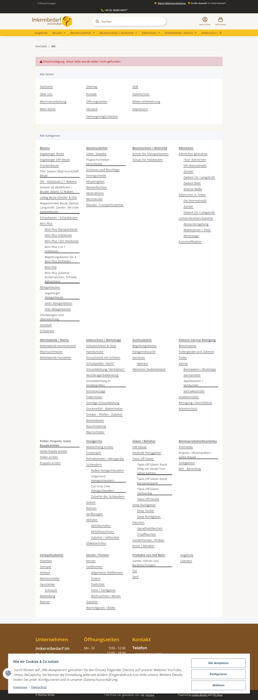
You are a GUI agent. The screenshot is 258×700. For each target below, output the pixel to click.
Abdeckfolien (95, 193)
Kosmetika (186, 447)
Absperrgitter (95, 181)
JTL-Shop (218, 695)
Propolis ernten (50, 463)
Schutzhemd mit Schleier (103, 357)
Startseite (46, 86)
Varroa (183, 363)
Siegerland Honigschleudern (102, 478)
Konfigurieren (216, 674)
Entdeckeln (93, 453)
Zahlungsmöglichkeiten (102, 116)
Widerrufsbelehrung (146, 101)
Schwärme (47, 331)
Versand (91, 109)
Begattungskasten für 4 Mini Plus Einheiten (60, 259)
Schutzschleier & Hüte (101, 346)
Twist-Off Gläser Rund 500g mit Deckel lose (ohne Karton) (152, 469)
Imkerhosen (94, 397)
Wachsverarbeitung (53, 101)
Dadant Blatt (192, 183)
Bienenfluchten (96, 187)
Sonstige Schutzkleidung (102, 403)
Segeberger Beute (52, 154)
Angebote (186, 555)
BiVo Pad (50, 267)
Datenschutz (140, 94)
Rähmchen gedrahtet (193, 154)
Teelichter (98, 584)
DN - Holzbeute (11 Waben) (58, 181)
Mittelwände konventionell (58, 346)
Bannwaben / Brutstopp (200, 369)
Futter (183, 357)
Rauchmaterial (96, 426)
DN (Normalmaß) (195, 165)
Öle (134, 571)
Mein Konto (47, 109)
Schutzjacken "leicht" (100, 363)
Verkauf (45, 572)
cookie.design (200, 695)
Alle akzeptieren (217, 664)
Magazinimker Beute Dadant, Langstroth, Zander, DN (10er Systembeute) (59, 207)
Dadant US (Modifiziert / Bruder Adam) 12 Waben (56, 189)
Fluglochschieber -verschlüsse (98, 162)
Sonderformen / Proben (148, 540)
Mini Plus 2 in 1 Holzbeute (55, 249)
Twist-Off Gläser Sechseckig (148, 491)
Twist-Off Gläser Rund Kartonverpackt (152, 481)
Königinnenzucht (143, 352)
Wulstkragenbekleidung (102, 375)
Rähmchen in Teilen (192, 195)
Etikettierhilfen (96, 543)
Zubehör (92, 602)
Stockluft (46, 325)
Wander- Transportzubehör (104, 205)
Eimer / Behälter (143, 546)
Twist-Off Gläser (143, 459)
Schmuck (51, 590)
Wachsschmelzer (51, 352)
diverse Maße (193, 189)
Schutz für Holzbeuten (147, 160)
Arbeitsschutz (188, 408)
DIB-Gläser (139, 447)
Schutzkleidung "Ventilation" (105, 369)
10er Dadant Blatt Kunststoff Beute (59, 173)
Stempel (45, 567)
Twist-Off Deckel (148, 499)
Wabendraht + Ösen (197, 230)
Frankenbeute (49, 165)
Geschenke (47, 584)
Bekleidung (47, 596)
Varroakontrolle (194, 391)
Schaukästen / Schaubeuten (59, 217)
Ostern (95, 578)
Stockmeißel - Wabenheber (104, 408)
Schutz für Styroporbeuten (150, 154)
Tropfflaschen (146, 534)
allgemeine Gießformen (107, 572)
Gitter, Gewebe (96, 154)
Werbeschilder (50, 578)
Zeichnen (138, 357)
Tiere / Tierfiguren (103, 590)
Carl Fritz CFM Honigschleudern (102, 488)
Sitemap (91, 86)
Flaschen (138, 522)
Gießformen (94, 567)
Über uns (46, 94)
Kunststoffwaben (190, 241)
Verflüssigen (94, 514)
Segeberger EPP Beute (55, 160)
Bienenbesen (95, 420)
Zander (188, 171)
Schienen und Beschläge (103, 170)
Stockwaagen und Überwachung (52, 317)
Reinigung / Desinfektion (195, 403)
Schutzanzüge (95, 391)
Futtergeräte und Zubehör (196, 352)
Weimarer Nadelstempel (148, 369)
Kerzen (91, 561)
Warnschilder (95, 432)
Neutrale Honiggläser (146, 453)
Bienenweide (187, 346)
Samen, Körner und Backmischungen (145, 563)
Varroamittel (192, 375)
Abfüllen (92, 520)
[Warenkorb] (220, 21)
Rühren (91, 508)
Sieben (91, 502)
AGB (135, 86)
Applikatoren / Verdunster (193, 383)
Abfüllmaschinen (102, 531)
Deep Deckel (145, 511)
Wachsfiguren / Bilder (100, 608)
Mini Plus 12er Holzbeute (62, 241)
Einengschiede (96, 175)
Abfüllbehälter (101, 526)
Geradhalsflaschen (149, 528)
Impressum (140, 109)
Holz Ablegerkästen (58, 309)
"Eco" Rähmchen (195, 160)
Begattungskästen (144, 346)
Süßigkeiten (187, 463)
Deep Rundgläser (144, 505)
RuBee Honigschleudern (107, 470)
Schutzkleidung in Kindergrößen (98, 383)
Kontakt (91, 94)
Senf (135, 577)
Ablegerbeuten (50, 287)
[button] (204, 21)
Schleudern (94, 464)
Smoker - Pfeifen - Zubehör (104, 414)
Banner (45, 602)
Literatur (186, 561)
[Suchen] (129, 21)
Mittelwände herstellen (55, 357)
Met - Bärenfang (190, 469)
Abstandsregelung (196, 224)
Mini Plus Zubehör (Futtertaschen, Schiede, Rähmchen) (61, 277)
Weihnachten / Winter (106, 596)
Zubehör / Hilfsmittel (105, 537)
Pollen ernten (49, 457)
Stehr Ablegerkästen (58, 303)
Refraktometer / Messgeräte (105, 459)
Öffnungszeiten (96, 101)
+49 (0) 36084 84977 (114, 10)
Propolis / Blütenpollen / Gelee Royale (195, 455)
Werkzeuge (191, 236)
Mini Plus (46, 223)
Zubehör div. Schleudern (108, 496)
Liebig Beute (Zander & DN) (58, 197)
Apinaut (142, 363)
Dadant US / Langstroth (199, 177)
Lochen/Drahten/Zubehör (196, 218)
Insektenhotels (189, 397)
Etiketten (46, 561)
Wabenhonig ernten (99, 447)
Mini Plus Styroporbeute (61, 229)
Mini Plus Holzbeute (58, 235)
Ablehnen (217, 685)
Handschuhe (94, 352)
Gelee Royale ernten (53, 451)
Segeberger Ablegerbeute (54, 295)
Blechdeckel (94, 199)
